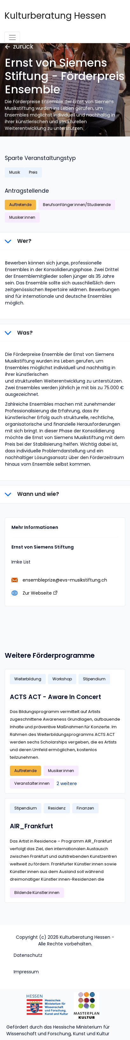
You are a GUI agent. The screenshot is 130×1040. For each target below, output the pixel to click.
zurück (19, 46)
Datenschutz (28, 955)
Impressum (26, 972)
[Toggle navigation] (12, 37)
